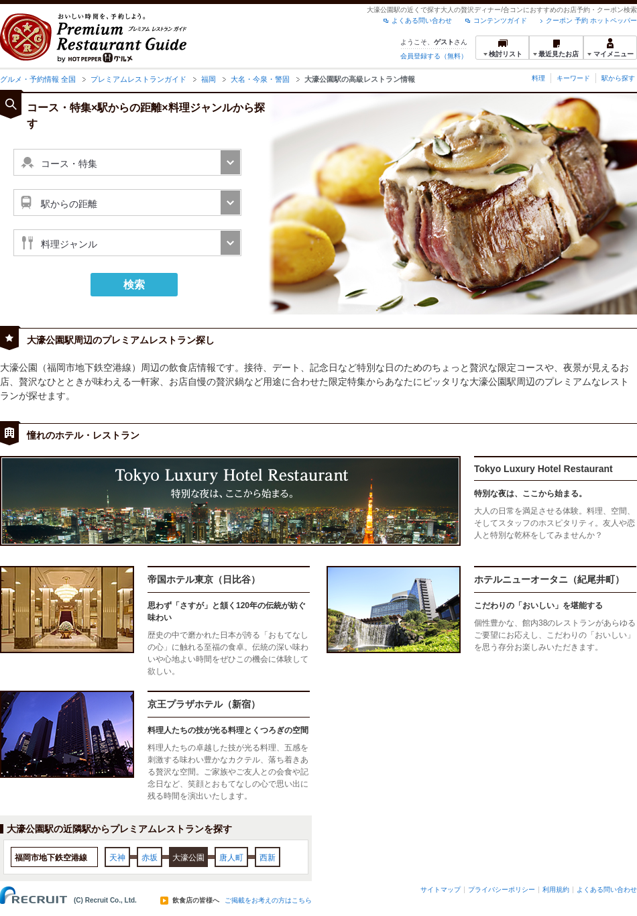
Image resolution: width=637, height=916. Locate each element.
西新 (267, 857)
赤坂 (149, 857)
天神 (117, 857)
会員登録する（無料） (433, 56)
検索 (134, 284)
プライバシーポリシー (501, 889)
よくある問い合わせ (422, 20)
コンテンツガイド (500, 20)
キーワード (573, 78)
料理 (538, 78)
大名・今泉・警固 (260, 79)
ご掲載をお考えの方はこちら (268, 900)
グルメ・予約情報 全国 (38, 79)
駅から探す (618, 78)
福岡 (208, 79)
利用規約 (555, 889)
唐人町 (231, 857)
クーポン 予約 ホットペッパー (591, 20)
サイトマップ (440, 889)
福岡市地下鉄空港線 (51, 857)
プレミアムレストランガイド (138, 79)
